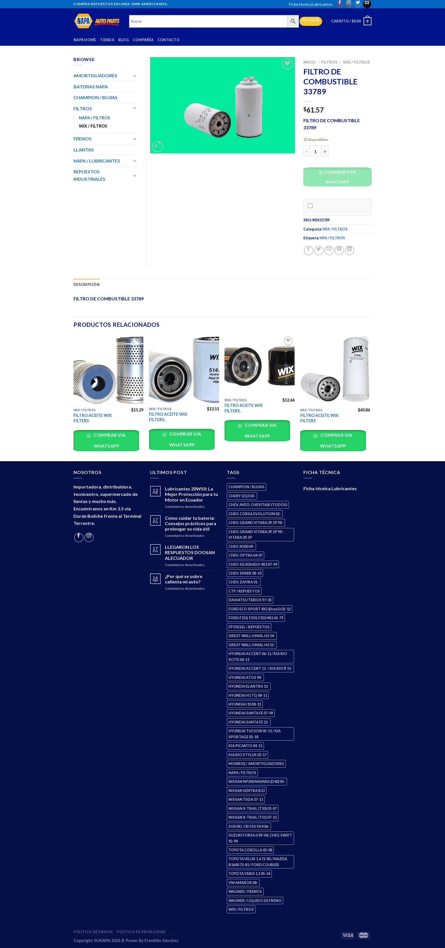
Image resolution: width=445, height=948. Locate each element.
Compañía (143, 40)
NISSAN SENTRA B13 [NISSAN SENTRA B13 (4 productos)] (246, 790)
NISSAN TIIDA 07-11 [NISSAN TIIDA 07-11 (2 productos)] (245, 799)
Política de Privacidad (140, 932)
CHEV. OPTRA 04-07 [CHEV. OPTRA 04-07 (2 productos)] (245, 555)
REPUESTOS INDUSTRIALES (89, 175)
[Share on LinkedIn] (349, 250)
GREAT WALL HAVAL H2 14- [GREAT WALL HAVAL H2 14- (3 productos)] (251, 635)
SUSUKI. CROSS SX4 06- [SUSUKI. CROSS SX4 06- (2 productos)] (248, 826)
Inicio (309, 62)
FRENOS (82, 138)
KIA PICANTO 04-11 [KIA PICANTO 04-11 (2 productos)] (245, 745)
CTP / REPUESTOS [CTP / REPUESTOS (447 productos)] (244, 591)
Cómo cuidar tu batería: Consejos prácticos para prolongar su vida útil (190, 523)
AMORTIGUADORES (95, 75)
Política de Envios (93, 932)
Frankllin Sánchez (161, 940)
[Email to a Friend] (329, 250)
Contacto (169, 40)
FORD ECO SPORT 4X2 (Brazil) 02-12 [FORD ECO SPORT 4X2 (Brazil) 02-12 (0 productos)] (259, 609)
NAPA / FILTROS (94, 117)
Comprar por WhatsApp (340, 177)
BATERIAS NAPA (91, 86)
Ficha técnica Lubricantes (311, 4)
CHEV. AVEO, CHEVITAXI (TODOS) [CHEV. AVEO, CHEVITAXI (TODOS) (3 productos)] (257, 504)
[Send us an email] (367, 4)
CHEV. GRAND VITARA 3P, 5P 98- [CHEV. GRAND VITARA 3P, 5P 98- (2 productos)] (255, 522)
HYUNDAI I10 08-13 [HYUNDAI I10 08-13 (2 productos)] (244, 704)
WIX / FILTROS (356, 62)
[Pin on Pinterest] (339, 250)
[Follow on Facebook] (340, 4)
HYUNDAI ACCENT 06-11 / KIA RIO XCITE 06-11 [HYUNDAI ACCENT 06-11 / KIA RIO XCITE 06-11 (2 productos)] (257, 656)
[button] (339, 178)
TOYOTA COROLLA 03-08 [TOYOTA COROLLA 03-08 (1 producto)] (250, 850)
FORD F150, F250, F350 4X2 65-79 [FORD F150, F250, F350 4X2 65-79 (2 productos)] (255, 618)
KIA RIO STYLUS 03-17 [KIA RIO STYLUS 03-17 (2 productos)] (247, 754)
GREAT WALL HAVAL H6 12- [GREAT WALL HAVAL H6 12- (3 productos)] (251, 645)
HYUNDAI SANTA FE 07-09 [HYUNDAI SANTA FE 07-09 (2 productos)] (250, 713)
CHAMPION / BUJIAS (95, 97)
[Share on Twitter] (319, 250)
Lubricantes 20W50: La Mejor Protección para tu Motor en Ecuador (191, 494)
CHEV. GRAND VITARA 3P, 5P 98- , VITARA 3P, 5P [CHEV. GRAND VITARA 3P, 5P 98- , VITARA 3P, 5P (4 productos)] (256, 534)
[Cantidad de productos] (315, 151)
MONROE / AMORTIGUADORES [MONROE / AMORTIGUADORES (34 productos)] (256, 763)
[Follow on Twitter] (358, 4)
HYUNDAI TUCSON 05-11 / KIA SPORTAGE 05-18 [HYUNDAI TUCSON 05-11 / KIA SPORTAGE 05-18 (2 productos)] (254, 734)
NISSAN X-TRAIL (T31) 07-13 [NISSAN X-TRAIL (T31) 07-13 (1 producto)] (252, 817)
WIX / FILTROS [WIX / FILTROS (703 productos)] (241, 909)
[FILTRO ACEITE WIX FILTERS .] (184, 369)
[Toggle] (135, 75)
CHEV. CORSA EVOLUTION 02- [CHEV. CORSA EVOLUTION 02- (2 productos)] (254, 514)
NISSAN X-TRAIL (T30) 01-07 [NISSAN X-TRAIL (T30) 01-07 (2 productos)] (252, 808)
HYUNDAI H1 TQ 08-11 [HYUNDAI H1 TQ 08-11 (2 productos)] (247, 695)
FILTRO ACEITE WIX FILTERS (93, 418)
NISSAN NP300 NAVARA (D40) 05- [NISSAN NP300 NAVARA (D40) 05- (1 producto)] (256, 781)
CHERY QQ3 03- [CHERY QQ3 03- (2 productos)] (241, 496)
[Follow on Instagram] (349, 4)
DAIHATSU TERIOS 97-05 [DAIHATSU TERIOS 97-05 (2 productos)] (250, 600)
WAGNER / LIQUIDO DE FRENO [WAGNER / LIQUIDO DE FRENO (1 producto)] (255, 900)
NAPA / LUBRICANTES (97, 160)
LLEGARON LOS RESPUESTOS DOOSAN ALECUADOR (190, 552)
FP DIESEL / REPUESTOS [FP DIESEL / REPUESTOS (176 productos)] (249, 627)
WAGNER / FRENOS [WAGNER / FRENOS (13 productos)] (245, 891)
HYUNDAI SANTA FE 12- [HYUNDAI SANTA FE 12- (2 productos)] (248, 722)
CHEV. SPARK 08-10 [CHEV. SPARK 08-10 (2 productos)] (244, 573)
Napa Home (85, 40)
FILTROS (329, 62)
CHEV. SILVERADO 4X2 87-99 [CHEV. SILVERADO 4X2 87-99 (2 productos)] (252, 564)
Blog (123, 40)
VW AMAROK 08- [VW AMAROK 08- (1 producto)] (243, 882)
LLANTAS (84, 149)
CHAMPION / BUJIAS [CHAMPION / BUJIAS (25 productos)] (246, 487)
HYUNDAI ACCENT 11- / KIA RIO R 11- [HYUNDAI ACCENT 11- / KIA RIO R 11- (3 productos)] (260, 668)
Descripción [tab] (87, 284)
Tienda (107, 40)
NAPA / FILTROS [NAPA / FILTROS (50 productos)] (242, 772)
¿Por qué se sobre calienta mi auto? (183, 578)
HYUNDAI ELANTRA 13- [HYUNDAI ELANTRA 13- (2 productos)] (248, 686)
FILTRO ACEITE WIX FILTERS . (168, 417)
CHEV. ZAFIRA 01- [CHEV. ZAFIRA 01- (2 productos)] (243, 582)
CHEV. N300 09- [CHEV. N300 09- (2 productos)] (241, 546)
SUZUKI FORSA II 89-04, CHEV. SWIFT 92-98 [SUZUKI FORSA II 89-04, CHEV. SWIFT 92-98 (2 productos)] (260, 838)
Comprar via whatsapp (109, 440)
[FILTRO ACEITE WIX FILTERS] (109, 370)
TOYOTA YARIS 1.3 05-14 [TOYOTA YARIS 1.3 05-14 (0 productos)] (249, 873)
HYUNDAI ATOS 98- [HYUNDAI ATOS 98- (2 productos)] (245, 677)
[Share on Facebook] (308, 250)
